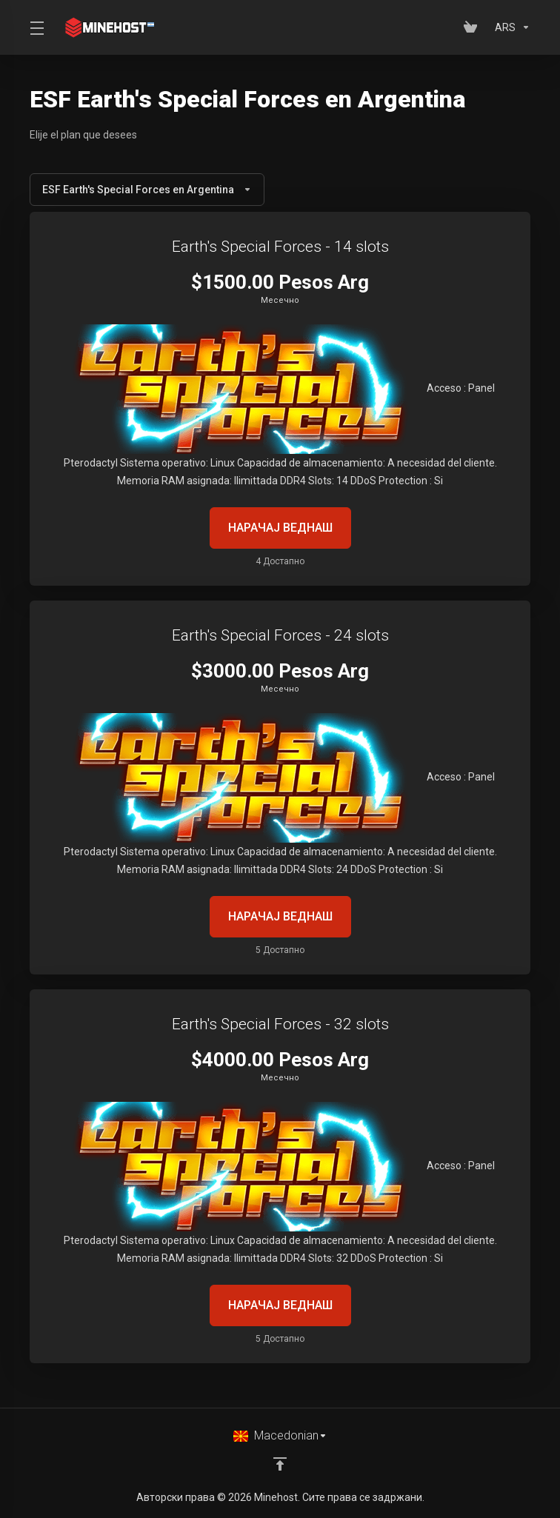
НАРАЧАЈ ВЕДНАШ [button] (280, 528)
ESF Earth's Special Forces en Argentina (147, 189)
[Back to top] (280, 1464)
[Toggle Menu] (36, 27)
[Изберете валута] (509, 27)
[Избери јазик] (280, 1435)
